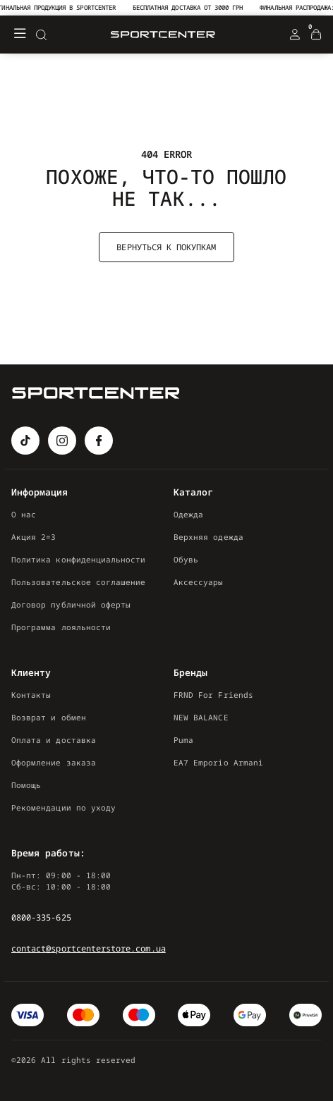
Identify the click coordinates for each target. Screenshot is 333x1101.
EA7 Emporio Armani (218, 762)
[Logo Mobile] (163, 35)
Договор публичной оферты (71, 604)
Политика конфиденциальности (78, 559)
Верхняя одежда (208, 536)
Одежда (188, 514)
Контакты (31, 694)
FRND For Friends (213, 694)
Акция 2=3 (33, 536)
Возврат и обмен (48, 717)
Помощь (26, 785)
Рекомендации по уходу (63, 807)
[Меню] (19, 34)
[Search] (41, 34)
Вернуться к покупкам (166, 247)
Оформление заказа (53, 762)
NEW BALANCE (201, 717)
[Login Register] (295, 34)
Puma (183, 739)
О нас (23, 514)
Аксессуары (199, 582)
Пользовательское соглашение (78, 582)
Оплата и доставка (53, 739)
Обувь (186, 559)
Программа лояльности (61, 627)
